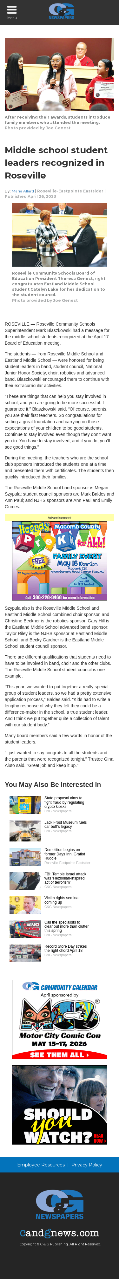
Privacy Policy (86, 1165)
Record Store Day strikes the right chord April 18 (65, 948)
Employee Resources (41, 1165)
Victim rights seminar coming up (62, 900)
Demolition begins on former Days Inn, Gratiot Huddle (64, 853)
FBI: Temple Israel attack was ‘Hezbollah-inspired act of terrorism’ (65, 878)
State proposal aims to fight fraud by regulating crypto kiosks (64, 802)
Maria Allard (23, 191)
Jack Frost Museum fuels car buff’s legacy (65, 824)
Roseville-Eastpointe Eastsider (70, 191)
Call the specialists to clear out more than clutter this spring (66, 926)
